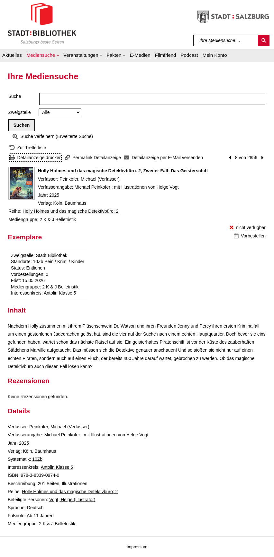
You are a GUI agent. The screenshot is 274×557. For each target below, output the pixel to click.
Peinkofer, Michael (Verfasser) (89, 179)
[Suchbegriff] (225, 40)
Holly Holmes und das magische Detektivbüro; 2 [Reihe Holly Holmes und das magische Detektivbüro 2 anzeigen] (70, 211)
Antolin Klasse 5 (57, 467)
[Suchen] (263, 40)
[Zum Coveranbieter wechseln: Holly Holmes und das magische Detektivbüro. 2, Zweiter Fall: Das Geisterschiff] (21, 183)
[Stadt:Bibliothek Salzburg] (42, 23)
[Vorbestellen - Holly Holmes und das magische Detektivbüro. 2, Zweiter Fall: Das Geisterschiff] (250, 236)
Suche (14, 96)
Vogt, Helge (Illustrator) (72, 499)
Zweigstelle (19, 112)
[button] (42, 56)
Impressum (137, 546)
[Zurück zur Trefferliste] (27, 148)
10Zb (37, 459)
